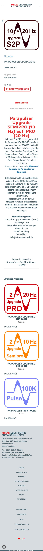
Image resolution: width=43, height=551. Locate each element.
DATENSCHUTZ (21, 490)
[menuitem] (19, 538)
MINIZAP (21, 477)
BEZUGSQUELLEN (21, 481)
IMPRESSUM (21, 499)
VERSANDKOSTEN (21, 524)
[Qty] (8, 84)
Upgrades (8, 56)
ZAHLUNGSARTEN (21, 529)
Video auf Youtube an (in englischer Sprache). (23, 169)
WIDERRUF (21, 514)
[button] (19, 20)
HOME (21, 468)
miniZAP (21, 265)
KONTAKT (21, 486)
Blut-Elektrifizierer (28, 262)
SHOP (21, 495)
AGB (21, 519)
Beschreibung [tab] (21, 103)
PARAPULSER (21, 472)
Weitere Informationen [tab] (21, 109)
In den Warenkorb (17, 89)
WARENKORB (21, 509)
